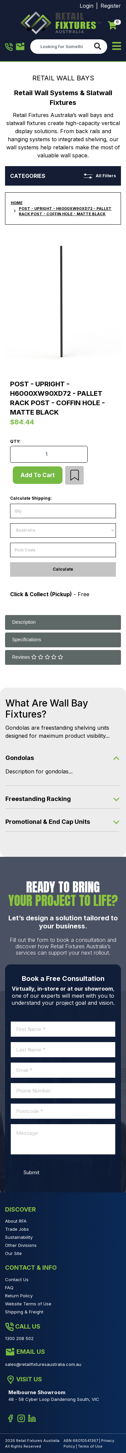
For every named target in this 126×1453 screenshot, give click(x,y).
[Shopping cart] (112, 25)
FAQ (9, 1287)
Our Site (13, 1253)
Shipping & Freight (24, 1311)
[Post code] (63, 550)
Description (24, 622)
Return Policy (19, 1295)
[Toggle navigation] (116, 46)
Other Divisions (21, 1245)
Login (86, 5)
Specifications (26, 639)
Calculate (63, 569)
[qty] (63, 511)
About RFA (16, 1221)
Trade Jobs (17, 1229)
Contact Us (17, 1279)
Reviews (37, 657)
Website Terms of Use (28, 1303)
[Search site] (99, 46)
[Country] (63, 530)
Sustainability (19, 1237)
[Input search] (60, 46)
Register (110, 5)
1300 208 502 (9, 47)
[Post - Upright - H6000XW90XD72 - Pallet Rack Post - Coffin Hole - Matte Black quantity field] (49, 454)
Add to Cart (37, 475)
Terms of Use (90, 1446)
